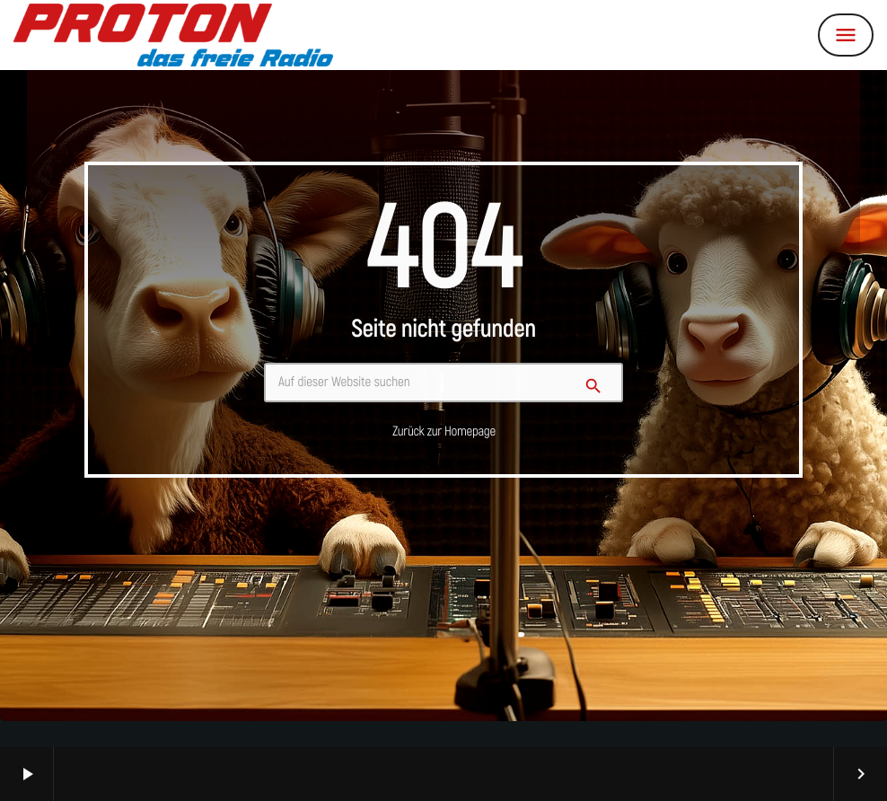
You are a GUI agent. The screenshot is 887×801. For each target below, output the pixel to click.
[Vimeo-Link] (173, 35)
